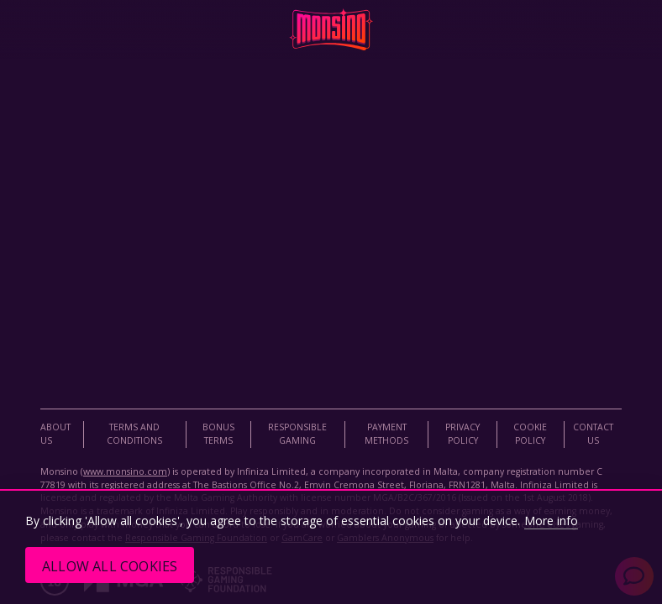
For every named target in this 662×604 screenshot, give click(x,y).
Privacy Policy (462, 433)
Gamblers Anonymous (385, 538)
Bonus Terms (218, 433)
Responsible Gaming (297, 433)
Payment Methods (386, 433)
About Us (55, 433)
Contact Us (593, 433)
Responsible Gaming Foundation (196, 538)
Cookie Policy (530, 433)
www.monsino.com (125, 471)
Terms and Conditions (134, 433)
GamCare (302, 538)
